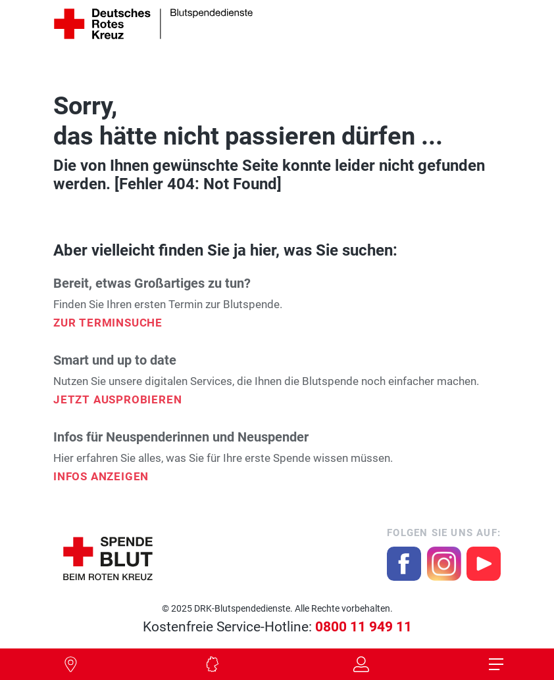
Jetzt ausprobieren (117, 399)
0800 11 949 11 (363, 627)
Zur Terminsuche (108, 322)
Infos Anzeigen (101, 476)
